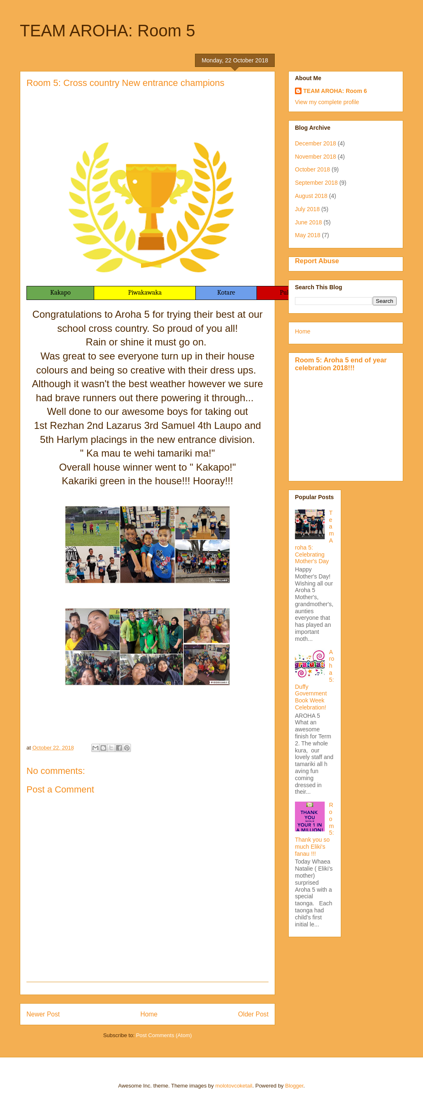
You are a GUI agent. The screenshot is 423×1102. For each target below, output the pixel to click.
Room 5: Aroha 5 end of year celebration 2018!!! (341, 363)
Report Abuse (317, 260)
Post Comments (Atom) (164, 1035)
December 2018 (315, 143)
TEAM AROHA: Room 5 (107, 30)
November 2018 (315, 156)
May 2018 (307, 235)
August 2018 (311, 196)
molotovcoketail (233, 1086)
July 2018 (307, 209)
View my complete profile (327, 102)
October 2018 (312, 169)
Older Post (253, 1014)
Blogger (294, 1086)
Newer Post (43, 1014)
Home (149, 1014)
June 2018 (308, 222)
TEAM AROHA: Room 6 (335, 91)
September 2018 (316, 182)
